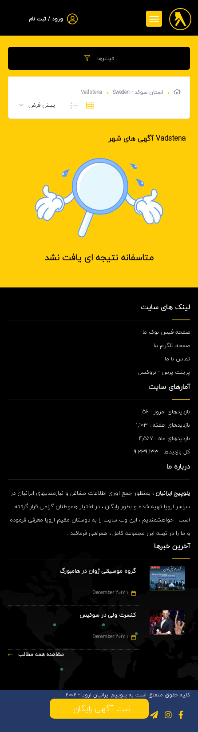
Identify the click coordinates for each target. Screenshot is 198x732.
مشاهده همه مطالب (36, 654)
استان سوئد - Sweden (138, 92)
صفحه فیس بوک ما (166, 332)
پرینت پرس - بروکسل (164, 372)
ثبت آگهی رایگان (99, 709)
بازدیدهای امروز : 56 (166, 412)
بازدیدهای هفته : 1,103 (163, 425)
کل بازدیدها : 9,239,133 (162, 452)
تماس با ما (177, 359)
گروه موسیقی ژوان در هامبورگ (97, 571)
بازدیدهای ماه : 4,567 (164, 438)
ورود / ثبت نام (46, 19)
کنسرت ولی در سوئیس (107, 615)
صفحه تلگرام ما (172, 345)
